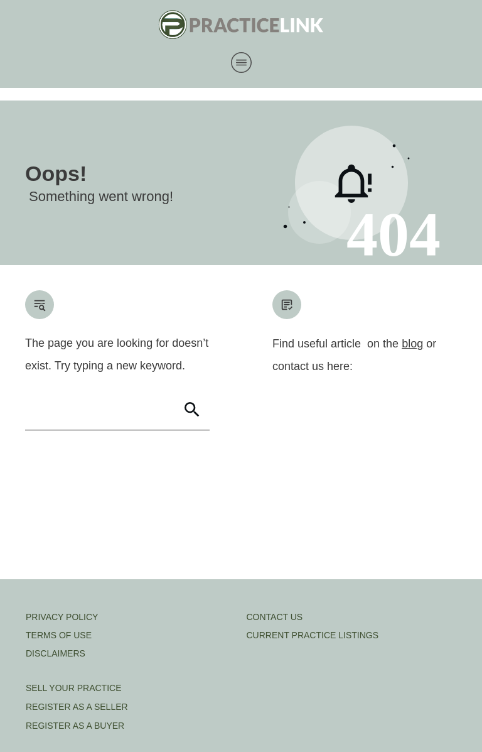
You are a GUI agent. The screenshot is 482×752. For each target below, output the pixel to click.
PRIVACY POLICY (62, 617)
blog (412, 343)
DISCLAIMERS (55, 653)
